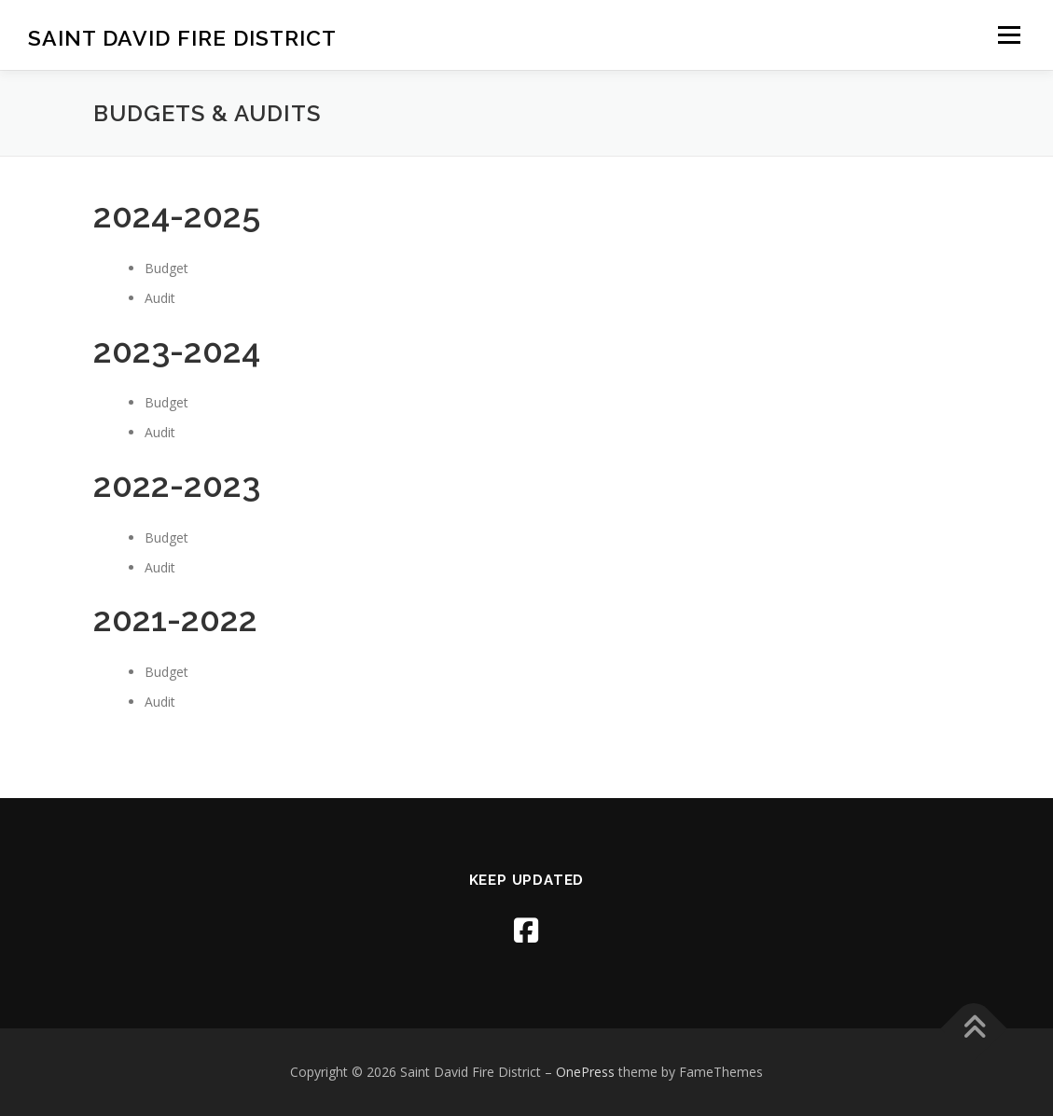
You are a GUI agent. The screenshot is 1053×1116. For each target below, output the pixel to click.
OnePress (585, 1072)
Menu (1008, 35)
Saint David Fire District (182, 37)
